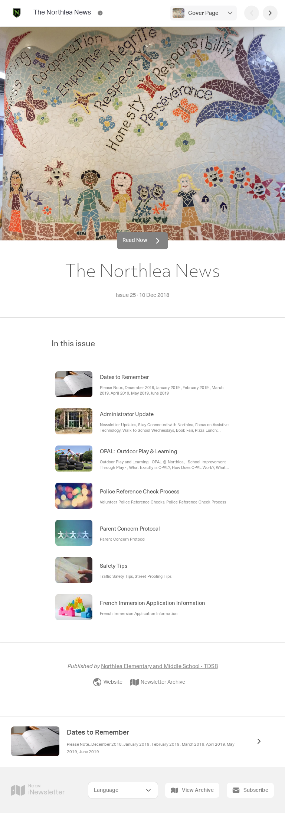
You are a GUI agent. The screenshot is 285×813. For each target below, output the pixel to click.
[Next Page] (270, 13)
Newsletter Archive (157, 682)
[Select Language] (123, 790)
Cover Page (203, 13)
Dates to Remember (98, 732)
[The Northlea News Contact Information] (100, 13)
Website (107, 682)
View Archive (192, 790)
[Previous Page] (251, 13)
